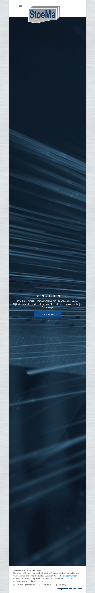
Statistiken (45, 585)
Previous (15, 305)
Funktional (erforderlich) (24, 585)
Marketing (60, 585)
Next (79, 305)
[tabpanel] (46, 305)
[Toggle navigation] (20, 5)
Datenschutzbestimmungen (65, 576)
